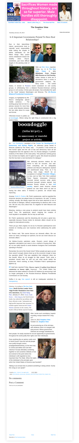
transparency (13, 281)
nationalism (28, 374)
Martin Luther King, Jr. (34, 22)
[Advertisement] (32, 423)
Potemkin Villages (49, 174)
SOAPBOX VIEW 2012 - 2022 (16, 22)
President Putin (41, 374)
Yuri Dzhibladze (18, 143)
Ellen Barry (45, 67)
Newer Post (11, 434)
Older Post (53, 434)
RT (10, 267)
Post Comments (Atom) (20, 437)
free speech (26, 279)
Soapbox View (45, 319)
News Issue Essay (34, 374)
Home (32, 434)
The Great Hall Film (48, 22)
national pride (22, 374)
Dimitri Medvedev (16, 374)
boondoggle (14, 118)
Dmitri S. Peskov (20, 196)
